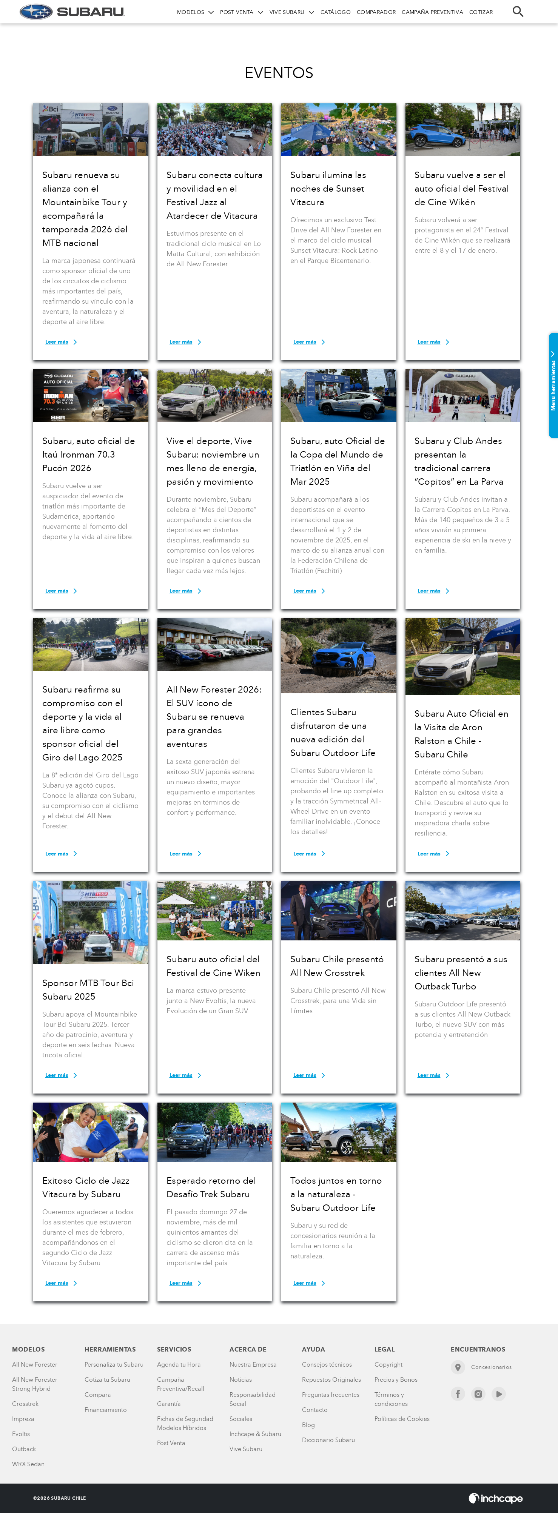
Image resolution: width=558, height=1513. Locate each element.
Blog (308, 1425)
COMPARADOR (376, 12)
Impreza (23, 1418)
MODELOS (190, 12)
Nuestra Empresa (253, 1364)
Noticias (241, 1379)
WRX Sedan (28, 1464)
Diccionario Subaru (328, 1440)
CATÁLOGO (336, 12)
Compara (98, 1394)
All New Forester (34, 1364)
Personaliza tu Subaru (114, 1364)
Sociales (241, 1418)
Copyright (388, 1364)
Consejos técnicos (327, 1364)
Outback (24, 1449)
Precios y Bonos (396, 1379)
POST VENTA (236, 12)
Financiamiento (106, 1409)
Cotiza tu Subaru (107, 1379)
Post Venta (171, 1443)
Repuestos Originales (331, 1379)
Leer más (62, 342)
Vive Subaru (246, 1449)
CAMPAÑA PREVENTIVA (432, 12)
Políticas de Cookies (402, 1418)
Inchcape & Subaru (255, 1434)
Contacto (315, 1409)
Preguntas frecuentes (330, 1394)
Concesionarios (481, 1367)
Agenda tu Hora (179, 1364)
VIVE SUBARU (287, 12)
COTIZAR (481, 12)
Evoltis (21, 1434)
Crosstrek (25, 1403)
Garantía (169, 1403)
